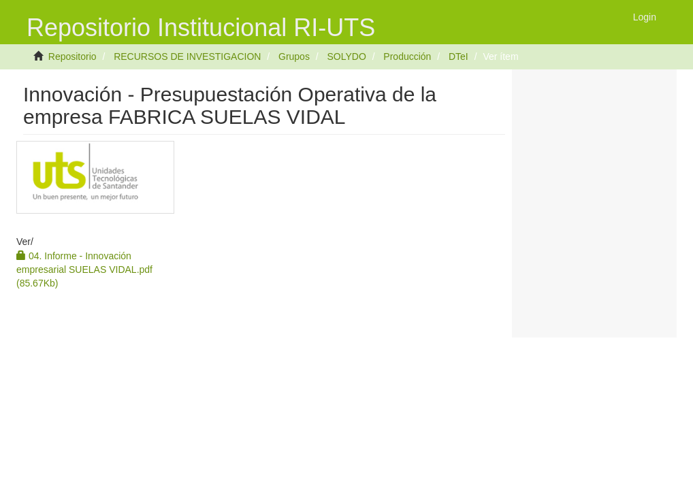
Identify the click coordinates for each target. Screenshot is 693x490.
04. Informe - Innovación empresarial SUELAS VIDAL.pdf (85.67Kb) (84, 269)
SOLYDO (346, 56)
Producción (407, 56)
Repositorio (72, 56)
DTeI (458, 56)
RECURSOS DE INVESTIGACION (187, 56)
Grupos (294, 56)
